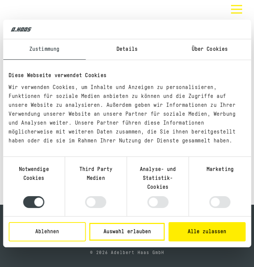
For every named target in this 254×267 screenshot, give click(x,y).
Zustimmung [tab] (44, 49)
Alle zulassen (207, 231)
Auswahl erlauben (127, 231)
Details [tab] (127, 49)
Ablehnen (47, 231)
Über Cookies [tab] (210, 49)
